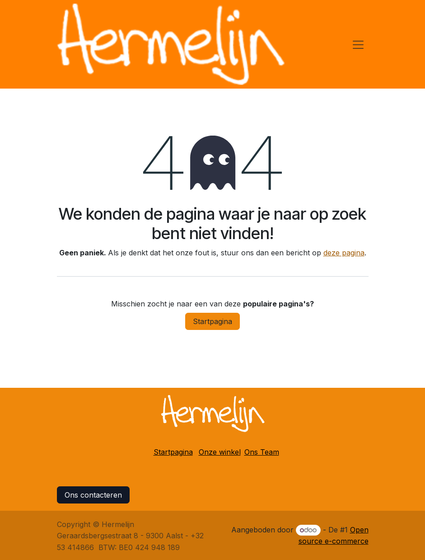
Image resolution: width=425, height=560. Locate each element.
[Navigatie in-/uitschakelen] (358, 44)
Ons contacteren (93, 494)
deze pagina (343, 252)
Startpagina (212, 321)
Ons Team (261, 451)
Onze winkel (220, 451)
